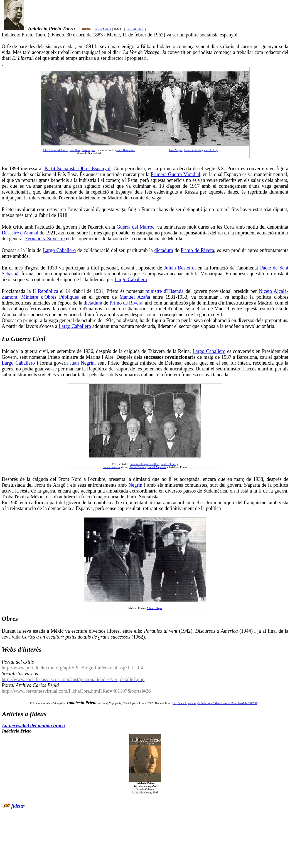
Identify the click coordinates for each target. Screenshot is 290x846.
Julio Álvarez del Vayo (55, 150)
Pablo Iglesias (168, 464)
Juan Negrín (88, 150)
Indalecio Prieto (192, 150)
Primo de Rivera (197, 250)
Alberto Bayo (154, 608)
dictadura (163, 250)
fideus (17, 806)
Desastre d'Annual (20, 233)
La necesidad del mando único (33, 725)
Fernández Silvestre (45, 238)
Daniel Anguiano (157, 467)
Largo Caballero (59, 250)
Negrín (135, 485)
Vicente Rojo (211, 150)
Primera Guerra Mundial (175, 174)
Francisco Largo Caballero (144, 464)
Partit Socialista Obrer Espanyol (77, 168)
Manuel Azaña (134, 297)
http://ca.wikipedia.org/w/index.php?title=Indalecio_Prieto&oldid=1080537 (215, 703)
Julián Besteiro (179, 268)
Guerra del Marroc (135, 227)
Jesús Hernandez (125, 150)
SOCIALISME (134, 29)
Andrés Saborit (137, 467)
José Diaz (75, 150)
